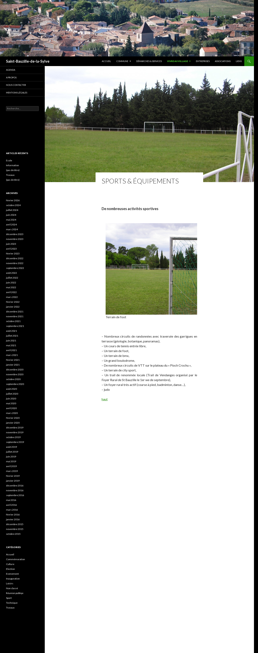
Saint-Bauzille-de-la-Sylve (27, 61)
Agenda (10, 69)
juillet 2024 (12, 209)
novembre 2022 (14, 263)
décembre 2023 (14, 234)
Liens (239, 61)
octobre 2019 (13, 437)
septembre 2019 (15, 442)
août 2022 (11, 272)
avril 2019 (11, 466)
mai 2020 (11, 403)
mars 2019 (12, 471)
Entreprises (203, 61)
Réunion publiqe (14, 593)
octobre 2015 (13, 533)
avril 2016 (11, 504)
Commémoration (15, 559)
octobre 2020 (13, 379)
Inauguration (13, 578)
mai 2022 (11, 287)
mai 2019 (11, 461)
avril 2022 (11, 292)
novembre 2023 (14, 238)
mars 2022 (12, 297)
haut (105, 399)
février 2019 (13, 475)
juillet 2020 (12, 393)
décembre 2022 (14, 258)
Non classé (12, 588)
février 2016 (13, 514)
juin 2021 (11, 340)
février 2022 (13, 301)
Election (10, 568)
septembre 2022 (15, 267)
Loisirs (9, 583)
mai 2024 (11, 219)
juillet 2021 (12, 335)
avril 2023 (11, 248)
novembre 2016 (14, 490)
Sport (9, 597)
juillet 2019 (12, 451)
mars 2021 (12, 355)
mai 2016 (11, 500)
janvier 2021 (13, 364)
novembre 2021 (14, 316)
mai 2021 (11, 345)
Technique (12, 602)
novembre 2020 (14, 374)
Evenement (12, 573)
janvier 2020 (13, 422)
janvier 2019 (13, 480)
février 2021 (13, 359)
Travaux (10, 174)
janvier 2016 (13, 519)
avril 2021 (11, 350)
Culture (10, 564)
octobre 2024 (13, 205)
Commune (122, 61)
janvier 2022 (13, 306)
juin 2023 (11, 243)
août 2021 (11, 330)
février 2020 (13, 417)
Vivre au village (177, 61)
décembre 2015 (14, 524)
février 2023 (13, 253)
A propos (11, 77)
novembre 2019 (14, 432)
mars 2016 (12, 509)
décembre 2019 (14, 427)
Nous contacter (16, 85)
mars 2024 (12, 229)
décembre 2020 (14, 369)
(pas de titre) (13, 170)
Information (12, 165)
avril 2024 (11, 224)
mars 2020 (12, 413)
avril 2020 (11, 408)
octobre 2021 (13, 321)
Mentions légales (16, 92)
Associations (223, 61)
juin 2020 (11, 398)
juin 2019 (11, 456)
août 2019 (11, 446)
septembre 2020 (15, 384)
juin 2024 (11, 214)
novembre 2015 (14, 529)
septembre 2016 (15, 495)
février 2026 (13, 200)
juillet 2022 (12, 277)
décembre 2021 (14, 311)
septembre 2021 (15, 326)
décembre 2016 (14, 485)
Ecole (9, 160)
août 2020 (11, 388)
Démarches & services (149, 61)
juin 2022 (11, 282)
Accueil (106, 61)
